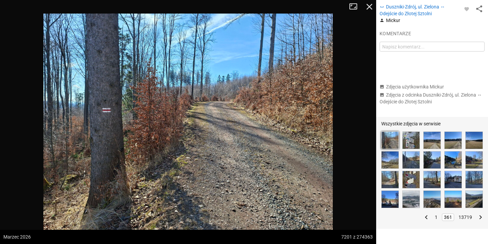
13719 (465, 217)
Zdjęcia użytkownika (412, 86)
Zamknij (369, 7)
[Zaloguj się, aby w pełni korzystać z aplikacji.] (466, 9)
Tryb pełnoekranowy (356, 7)
